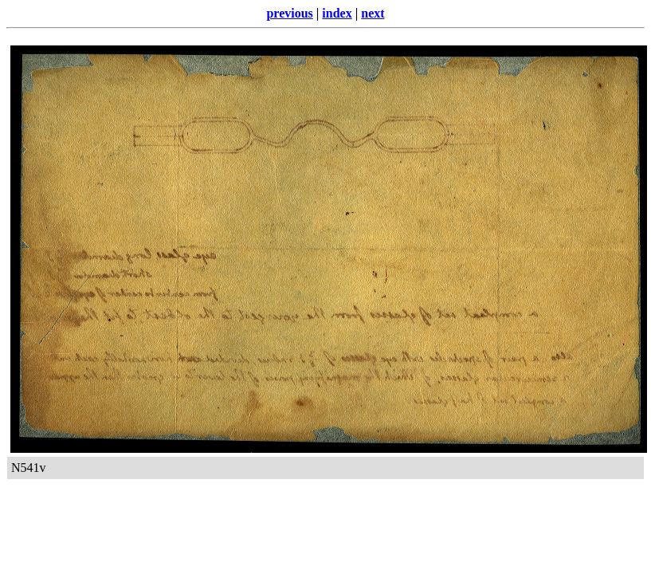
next (372, 13)
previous (289, 13)
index (336, 13)
